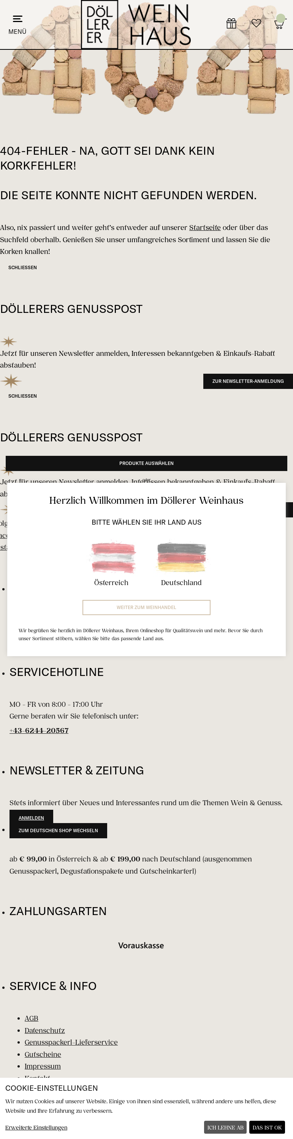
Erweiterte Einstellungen (36, 1127)
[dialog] (146, 1108)
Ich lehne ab (225, 1127)
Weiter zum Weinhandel (146, 607)
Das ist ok (267, 1127)
